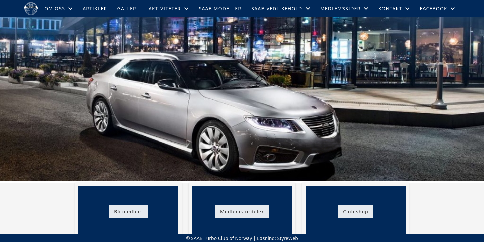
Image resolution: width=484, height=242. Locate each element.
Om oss (58, 8)
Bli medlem (128, 211)
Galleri (127, 8)
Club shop (355, 211)
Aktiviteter (169, 8)
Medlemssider (344, 8)
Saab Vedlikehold (280, 8)
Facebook (437, 8)
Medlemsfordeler (242, 211)
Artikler (95, 8)
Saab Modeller (220, 8)
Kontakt (394, 8)
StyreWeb (287, 238)
